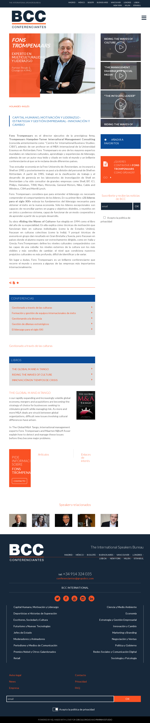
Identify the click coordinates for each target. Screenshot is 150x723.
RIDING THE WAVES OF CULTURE (52, 374)
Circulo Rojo (83, 719)
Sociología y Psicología (124, 658)
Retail (17, 658)
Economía (131, 613)
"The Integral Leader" (119, 95)
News (12, 681)
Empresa (14, 687)
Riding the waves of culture (118, 40)
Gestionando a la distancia (52, 318)
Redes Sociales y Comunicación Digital (115, 651)
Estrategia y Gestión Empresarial (39, 121)
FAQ (77, 687)
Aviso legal (15, 675)
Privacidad (81, 681)
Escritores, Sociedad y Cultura (31, 619)
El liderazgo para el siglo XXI (52, 329)
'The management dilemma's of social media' (118, 71)
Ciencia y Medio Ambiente (122, 607)
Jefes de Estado (23, 632)
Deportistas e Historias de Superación (35, 613)
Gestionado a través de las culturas (52, 307)
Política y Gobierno (126, 645)
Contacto (19, 481)
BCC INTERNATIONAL (75, 587)
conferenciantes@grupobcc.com (75, 578)
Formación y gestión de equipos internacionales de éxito (52, 313)
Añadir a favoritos (113, 141)
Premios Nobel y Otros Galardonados (35, 651)
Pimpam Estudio (104, 719)
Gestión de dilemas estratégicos (52, 324)
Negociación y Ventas (124, 638)
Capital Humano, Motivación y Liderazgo (45, 117)
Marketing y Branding (124, 632)
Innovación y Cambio (125, 626)
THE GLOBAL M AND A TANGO (52, 369)
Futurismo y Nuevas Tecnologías (32, 626)
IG (52, 719)
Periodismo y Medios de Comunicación (35, 645)
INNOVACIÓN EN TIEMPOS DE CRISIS (52, 380)
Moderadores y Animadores (29, 638)
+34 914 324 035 (77, 573)
